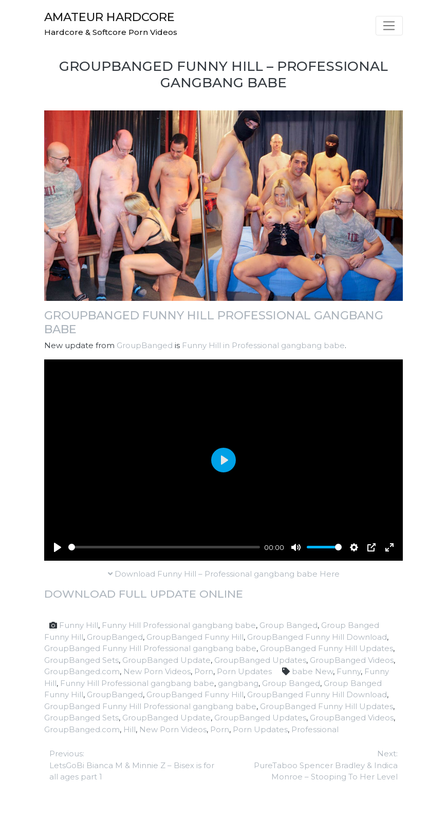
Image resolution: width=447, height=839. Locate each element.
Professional (315, 729)
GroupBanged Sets (81, 660)
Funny (349, 671)
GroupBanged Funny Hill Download (317, 637)
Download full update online (143, 593)
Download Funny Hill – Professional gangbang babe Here (224, 574)
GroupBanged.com (82, 671)
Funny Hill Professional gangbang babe (179, 625)
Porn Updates (244, 671)
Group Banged (288, 625)
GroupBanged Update (166, 660)
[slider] (164, 547)
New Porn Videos (157, 671)
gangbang (238, 683)
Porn (203, 671)
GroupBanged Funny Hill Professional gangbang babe (213, 322)
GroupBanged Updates (260, 660)
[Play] (57, 547)
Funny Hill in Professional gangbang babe (263, 345)
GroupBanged (145, 345)
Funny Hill (78, 625)
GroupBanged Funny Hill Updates (326, 648)
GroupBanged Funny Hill (195, 637)
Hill (129, 729)
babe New (312, 671)
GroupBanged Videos (352, 660)
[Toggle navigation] (389, 25)
